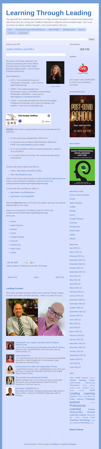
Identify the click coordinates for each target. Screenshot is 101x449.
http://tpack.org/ (36, 106)
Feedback (85, 388)
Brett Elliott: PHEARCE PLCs (27, 388)
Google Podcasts (17, 237)
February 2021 (75, 292)
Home (10, 29)
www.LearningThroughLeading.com (51, 178)
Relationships (76, 412)
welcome (77, 423)
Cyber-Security (75, 383)
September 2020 (76, 312)
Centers (92, 378)
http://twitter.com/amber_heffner (29, 171)
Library (80, 396)
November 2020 (76, 304)
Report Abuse (76, 429)
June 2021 (74, 276)
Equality (72, 388)
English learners (88, 385)
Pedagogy (90, 399)
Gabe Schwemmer (22, 355)
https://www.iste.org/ (19, 85)
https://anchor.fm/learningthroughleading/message (28, 183)
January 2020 (75, 339)
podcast (15, 266)
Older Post (59, 277)
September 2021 (76, 272)
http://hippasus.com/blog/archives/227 (26, 97)
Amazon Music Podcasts (79, 195)
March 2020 (74, 331)
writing (92, 423)
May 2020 (73, 324)
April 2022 (74, 248)
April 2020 (74, 328)
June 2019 (74, 367)
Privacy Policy (23, 33)
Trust (93, 420)
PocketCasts (75, 227)
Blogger (73, 444)
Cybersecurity (90, 383)
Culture (92, 380)
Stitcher (73, 239)
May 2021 (73, 280)
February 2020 (75, 335)
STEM (92, 417)
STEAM (85, 417)
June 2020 (74, 320)
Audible (73, 207)
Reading (91, 409)
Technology (42, 266)
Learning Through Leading (49, 13)
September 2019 (76, 355)
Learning (89, 393)
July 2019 (73, 363)
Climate (73, 380)
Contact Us (11, 33)
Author (77, 378)
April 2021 (74, 284)
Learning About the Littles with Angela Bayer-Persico (36, 367)
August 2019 (75, 359)
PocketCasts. (16, 245)
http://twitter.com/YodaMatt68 (22, 196)
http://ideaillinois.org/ (23, 175)
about (72, 378)
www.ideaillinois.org (28, 145)
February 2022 (75, 256)
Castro (13, 233)
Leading (75, 393)
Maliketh (55, 444)
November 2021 (76, 264)
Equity (78, 388)
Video (71, 423)
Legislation (73, 396)
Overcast (14, 241)
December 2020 (76, 300)
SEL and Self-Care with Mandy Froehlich (31, 377)
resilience (82, 415)
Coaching (82, 380)
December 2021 (76, 260)
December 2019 (76, 343)
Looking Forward (14, 288)
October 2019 (75, 351)
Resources (91, 415)
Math (89, 396)
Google (81, 390)
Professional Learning (28, 266)
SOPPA (77, 417)
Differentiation (75, 385)
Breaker (14, 229)
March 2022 (74, 252)
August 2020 (75, 316)
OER (93, 396)
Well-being (85, 423)
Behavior (85, 378)
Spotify (13, 252)
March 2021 (74, 288)
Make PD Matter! (54, 29)
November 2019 (76, 347)
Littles (85, 396)
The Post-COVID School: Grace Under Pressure (30, 29)
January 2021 (75, 296)
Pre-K (93, 402)
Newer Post (12, 277)
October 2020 (75, 308)
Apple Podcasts (17, 225)
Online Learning (77, 399)
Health (92, 390)
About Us (81, 29)
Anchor (13, 221)
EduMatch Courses (69, 29)
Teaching (74, 420)
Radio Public (16, 249)
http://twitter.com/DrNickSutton (23, 192)
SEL (71, 417)
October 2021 (75, 268)
